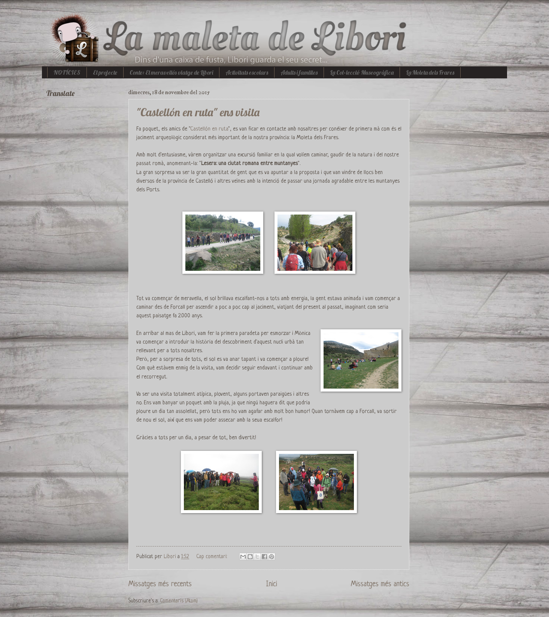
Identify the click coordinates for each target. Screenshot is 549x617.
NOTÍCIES (67, 72)
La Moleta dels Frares (430, 72)
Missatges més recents (160, 584)
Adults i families (299, 72)
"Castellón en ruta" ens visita (198, 112)
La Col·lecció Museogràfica (362, 72)
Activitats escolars (246, 72)
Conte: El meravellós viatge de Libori (171, 72)
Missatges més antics (380, 584)
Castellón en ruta (209, 129)
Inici (271, 584)
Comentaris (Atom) (179, 601)
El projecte (105, 72)
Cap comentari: (212, 557)
